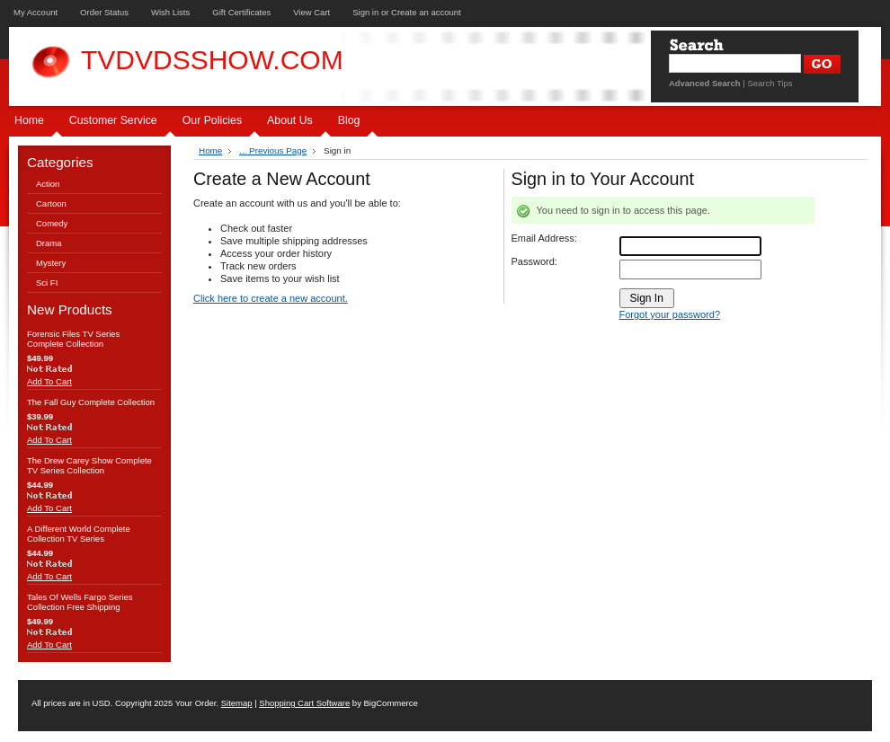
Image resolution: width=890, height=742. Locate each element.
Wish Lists (170, 12)
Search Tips (769, 83)
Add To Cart (49, 381)
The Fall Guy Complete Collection (91, 402)
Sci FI (47, 282)
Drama (49, 243)
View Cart (311, 12)
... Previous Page (273, 150)
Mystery (51, 263)
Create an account (426, 12)
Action (47, 184)
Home (210, 150)
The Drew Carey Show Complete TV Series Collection (89, 465)
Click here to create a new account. (270, 298)
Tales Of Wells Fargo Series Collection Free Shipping (80, 602)
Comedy (51, 223)
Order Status (104, 12)
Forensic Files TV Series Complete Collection (73, 339)
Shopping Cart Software (304, 703)
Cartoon (51, 203)
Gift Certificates (241, 12)
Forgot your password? (670, 314)
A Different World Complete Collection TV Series (78, 533)
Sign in (365, 12)
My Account (35, 12)
